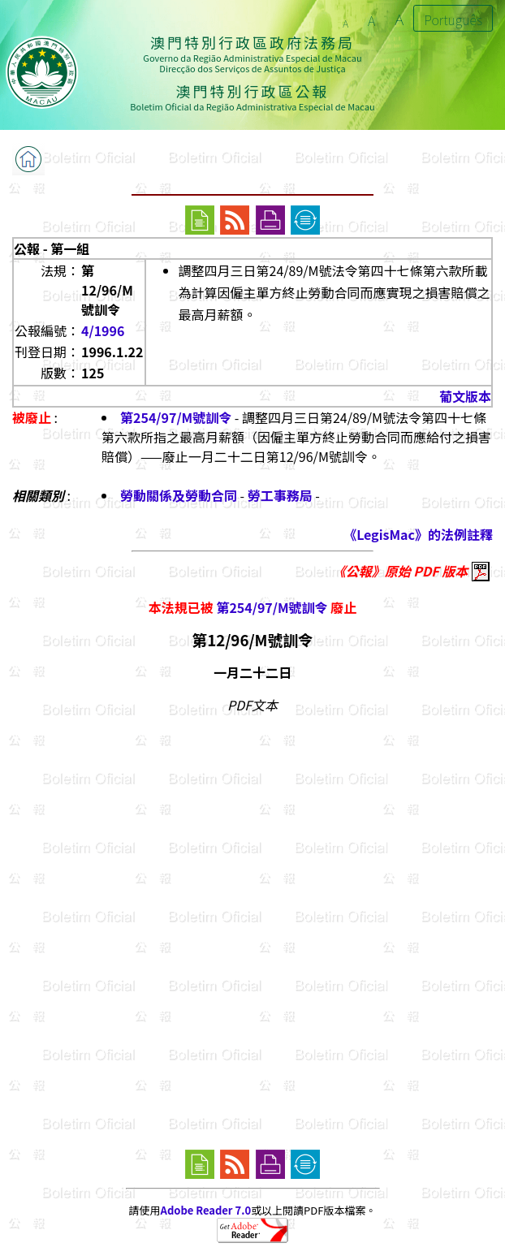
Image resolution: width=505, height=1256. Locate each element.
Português (453, 19)
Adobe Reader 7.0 (206, 1210)
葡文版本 (465, 396)
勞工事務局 (280, 495)
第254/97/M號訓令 (175, 417)
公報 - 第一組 (51, 248)
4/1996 (102, 330)
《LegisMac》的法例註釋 (418, 534)
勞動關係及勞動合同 (178, 495)
